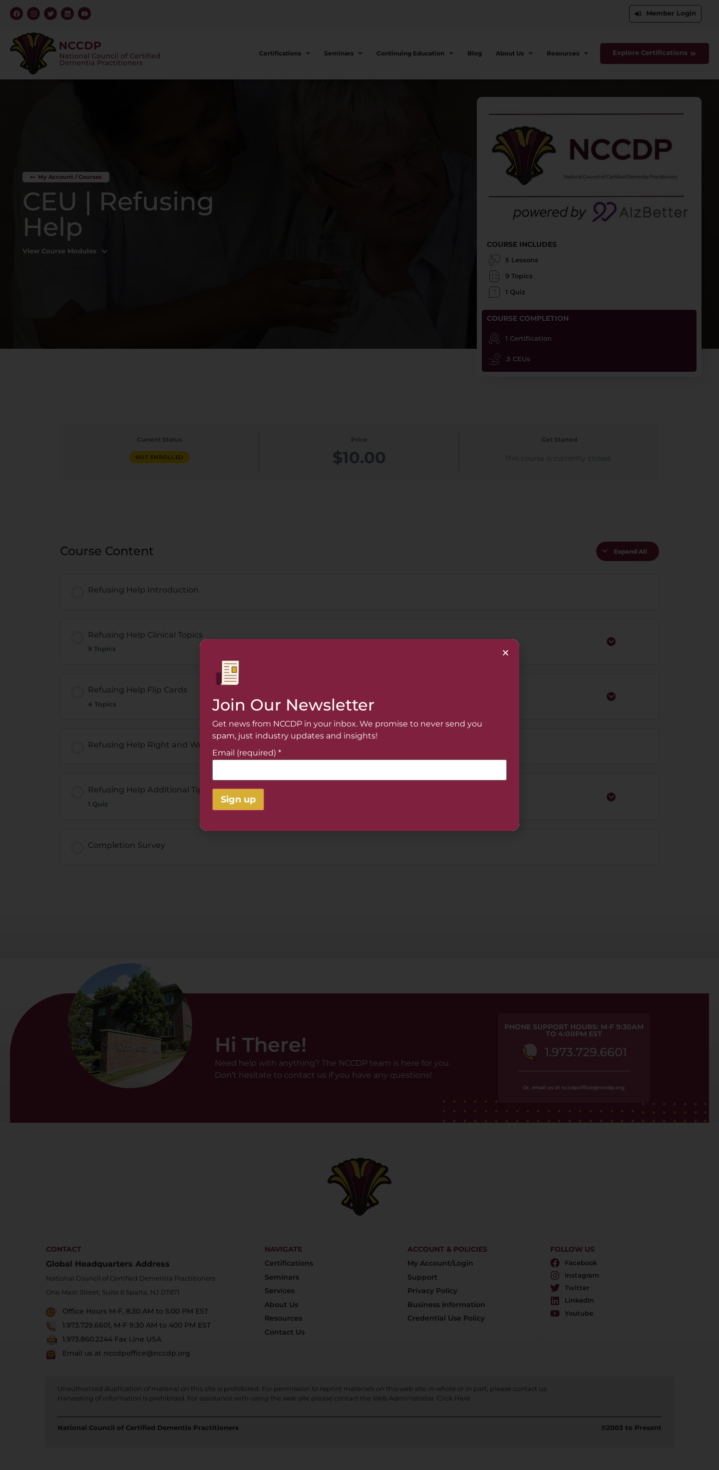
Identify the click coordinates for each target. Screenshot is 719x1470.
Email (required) (246, 753)
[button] (505, 653)
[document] (359, 735)
